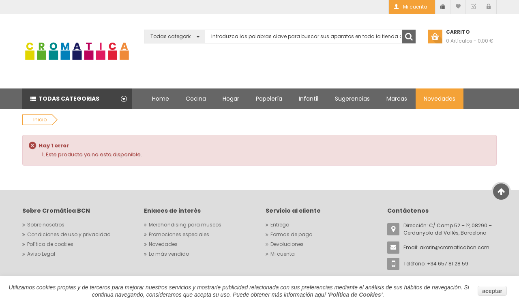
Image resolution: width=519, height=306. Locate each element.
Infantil (308, 99)
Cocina (196, 99)
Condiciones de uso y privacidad (69, 234)
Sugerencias (352, 99)
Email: (446, 247)
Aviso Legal (41, 253)
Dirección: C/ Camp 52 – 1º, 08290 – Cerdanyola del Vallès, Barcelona (447, 229)
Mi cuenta (282, 253)
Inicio (40, 119)
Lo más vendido (169, 253)
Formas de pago (291, 234)
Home (160, 99)
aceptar (492, 291)
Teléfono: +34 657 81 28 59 (435, 263)
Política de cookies (50, 244)
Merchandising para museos (185, 224)
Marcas (396, 99)
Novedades (439, 99)
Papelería (269, 99)
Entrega (280, 224)
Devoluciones (287, 244)
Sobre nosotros (45, 224)
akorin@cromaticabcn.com (454, 247)
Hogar (231, 99)
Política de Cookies (355, 294)
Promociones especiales (179, 234)
